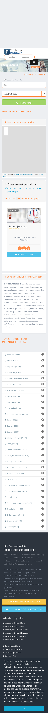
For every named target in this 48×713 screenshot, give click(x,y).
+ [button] (6, 129)
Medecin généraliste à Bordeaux (15, 633)
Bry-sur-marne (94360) (14, 473)
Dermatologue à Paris (12, 652)
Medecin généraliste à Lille (13, 626)
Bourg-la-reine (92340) (14, 461)
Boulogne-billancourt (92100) (17, 455)
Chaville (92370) (12, 497)
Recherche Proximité (13, 80)
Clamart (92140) (12, 527)
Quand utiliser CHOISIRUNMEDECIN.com (24, 609)
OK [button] (24, 708)
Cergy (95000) (11, 479)
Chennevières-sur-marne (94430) (18, 503)
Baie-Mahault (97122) (14, 408)
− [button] (6, 133)
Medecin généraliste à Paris (14, 623)
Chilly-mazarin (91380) (14, 515)
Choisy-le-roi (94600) (13, 521)
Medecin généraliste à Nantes (14, 636)
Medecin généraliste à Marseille (15, 630)
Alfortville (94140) (12, 355)
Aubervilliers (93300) (13, 384)
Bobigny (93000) (12, 426)
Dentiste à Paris (10, 656)
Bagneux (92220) (12, 396)
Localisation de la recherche (19, 122)
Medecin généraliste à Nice (13, 639)
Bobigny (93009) (12, 432)
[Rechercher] (19, 57)
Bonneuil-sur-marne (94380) (16, 450)
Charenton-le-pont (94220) (16, 491)
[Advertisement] (24, 24)
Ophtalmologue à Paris (12, 649)
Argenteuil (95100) (13, 366)
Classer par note (13, 188)
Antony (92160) (11, 361)
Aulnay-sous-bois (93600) (15, 390)
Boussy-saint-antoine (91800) (17, 467)
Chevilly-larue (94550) (14, 509)
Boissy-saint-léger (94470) (16, 438)
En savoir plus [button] (27, 702)
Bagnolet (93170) (12, 402)
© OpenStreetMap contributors (23, 174)
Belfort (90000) (11, 420)
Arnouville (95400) (12, 372)
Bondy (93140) (11, 444)
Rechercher (24, 102)
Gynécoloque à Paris (11, 646)
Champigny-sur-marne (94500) (17, 485)
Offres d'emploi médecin (15, 546)
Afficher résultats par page (22, 198)
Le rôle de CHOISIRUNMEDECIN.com (23, 276)
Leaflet (5, 174)
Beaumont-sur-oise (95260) (16, 414)
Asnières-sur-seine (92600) (16, 378)
